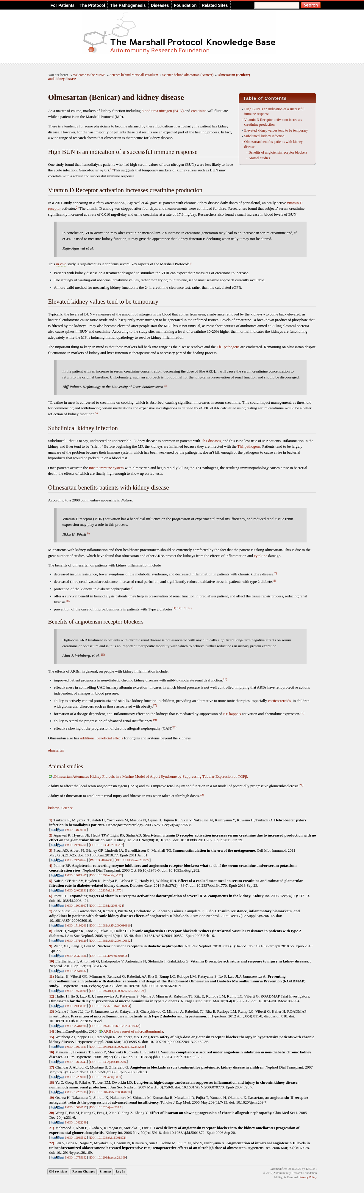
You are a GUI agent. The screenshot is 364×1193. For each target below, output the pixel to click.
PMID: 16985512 (76, 1137)
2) (77, 207)
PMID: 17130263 (76, 925)
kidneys (54, 808)
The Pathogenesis (128, 5)
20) (174, 727)
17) (155, 705)
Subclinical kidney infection (264, 136)
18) (302, 712)
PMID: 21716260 (76, 845)
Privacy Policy (308, 1177)
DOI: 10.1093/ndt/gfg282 (106, 875)
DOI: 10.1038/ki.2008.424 (106, 905)
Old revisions (58, 1171)
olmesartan (56, 750)
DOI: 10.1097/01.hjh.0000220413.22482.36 (117, 1046)
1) (111, 169)
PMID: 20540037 (76, 971)
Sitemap (105, 1171)
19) (155, 720)
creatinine (198, 110)
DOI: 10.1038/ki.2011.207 (106, 845)
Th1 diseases (211, 440)
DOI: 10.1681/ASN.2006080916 (110, 925)
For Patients (63, 5)
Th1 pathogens (228, 347)
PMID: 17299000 (76, 1077)
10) (67, 601)
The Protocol (92, 5)
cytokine (260, 555)
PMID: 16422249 (76, 1122)
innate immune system (106, 467)
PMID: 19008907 (76, 905)
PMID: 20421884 (76, 955)
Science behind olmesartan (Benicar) (187, 75)
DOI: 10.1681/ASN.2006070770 (110, 1092)
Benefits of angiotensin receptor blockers (278, 152)
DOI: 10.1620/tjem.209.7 (105, 1107)
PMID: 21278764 (76, 860)
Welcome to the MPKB (89, 75)
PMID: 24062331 (76, 890)
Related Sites (215, 5)
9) (132, 587)
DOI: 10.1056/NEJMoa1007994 (110, 1006)
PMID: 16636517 (76, 1107)
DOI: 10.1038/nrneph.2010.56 (109, 955)
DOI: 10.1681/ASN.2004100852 (110, 940)
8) (274, 580)
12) (179, 608)
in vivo (61, 264)
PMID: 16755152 (76, 1157)
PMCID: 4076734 (101, 860)
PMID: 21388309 (76, 1006)
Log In (120, 1171)
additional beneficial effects (101, 738)
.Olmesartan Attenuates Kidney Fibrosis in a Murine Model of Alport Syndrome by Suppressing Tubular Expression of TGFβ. (150, 776)
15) (103, 654)
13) (184, 608)
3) (190, 263)
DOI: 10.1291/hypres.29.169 (108, 1157)
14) (190, 608)
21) (301, 785)
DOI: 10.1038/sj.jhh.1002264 (108, 1061)
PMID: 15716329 (76, 940)
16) (225, 679)
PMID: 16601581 (76, 1046)
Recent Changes (83, 1171)
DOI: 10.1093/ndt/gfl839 (105, 1077)
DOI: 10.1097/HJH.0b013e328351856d (114, 1026)
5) (96, 413)
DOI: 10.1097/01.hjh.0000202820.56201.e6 (117, 990)
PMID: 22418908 (76, 1026)
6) (88, 533)
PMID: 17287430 (76, 1092)
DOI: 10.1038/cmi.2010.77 (132, 860)
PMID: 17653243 (76, 1061)
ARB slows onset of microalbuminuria (133, 1031)
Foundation (185, 5)
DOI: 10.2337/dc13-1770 (105, 890)
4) (165, 385)
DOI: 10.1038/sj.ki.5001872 (107, 1137)
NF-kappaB (232, 713)
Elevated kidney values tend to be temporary (276, 130)
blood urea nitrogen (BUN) (163, 110)
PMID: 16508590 (76, 990)
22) (202, 794)
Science (67, 808)
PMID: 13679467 (76, 875)
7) (275, 573)
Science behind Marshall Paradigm (134, 75)
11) (174, 608)
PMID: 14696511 (76, 829)
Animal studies (259, 158)
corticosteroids (279, 700)
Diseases (160, 5)
